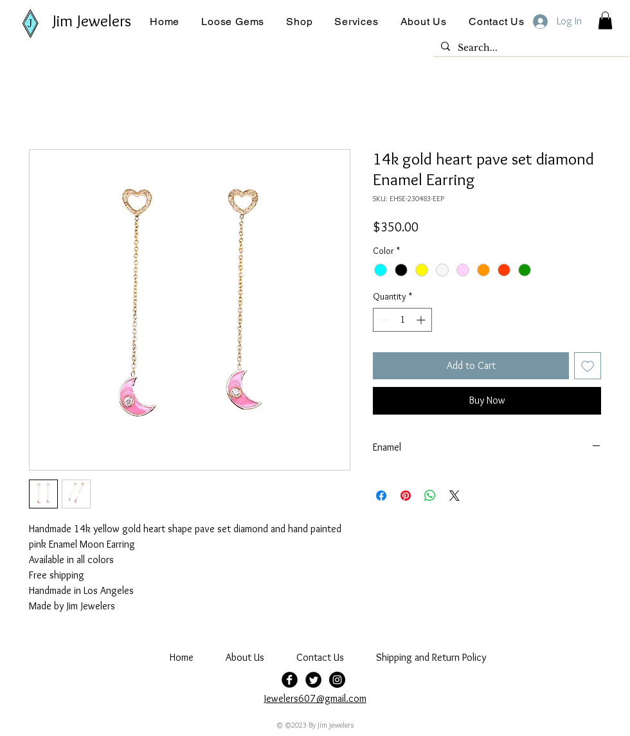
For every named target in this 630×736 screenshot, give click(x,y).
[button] (233, 21)
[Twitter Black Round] (313, 680)
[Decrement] (383, 320)
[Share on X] (454, 495)
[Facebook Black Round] (290, 680)
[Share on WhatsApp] (430, 495)
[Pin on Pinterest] (405, 495)
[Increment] (422, 320)
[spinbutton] (402, 320)
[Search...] (530, 48)
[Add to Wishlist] (587, 365)
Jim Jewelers (92, 20)
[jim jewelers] (337, 680)
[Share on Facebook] (381, 495)
